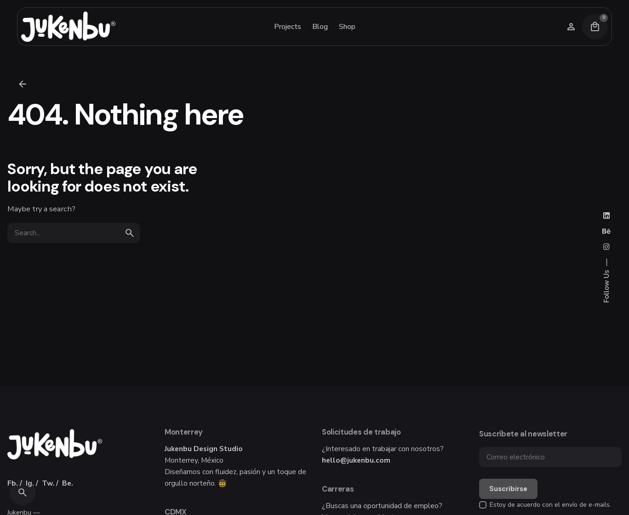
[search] (130, 233)
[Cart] (595, 27)
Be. (67, 483)
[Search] (22, 492)
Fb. (12, 483)
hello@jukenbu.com (356, 460)
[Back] (22, 84)
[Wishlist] (571, 27)
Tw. (48, 483)
